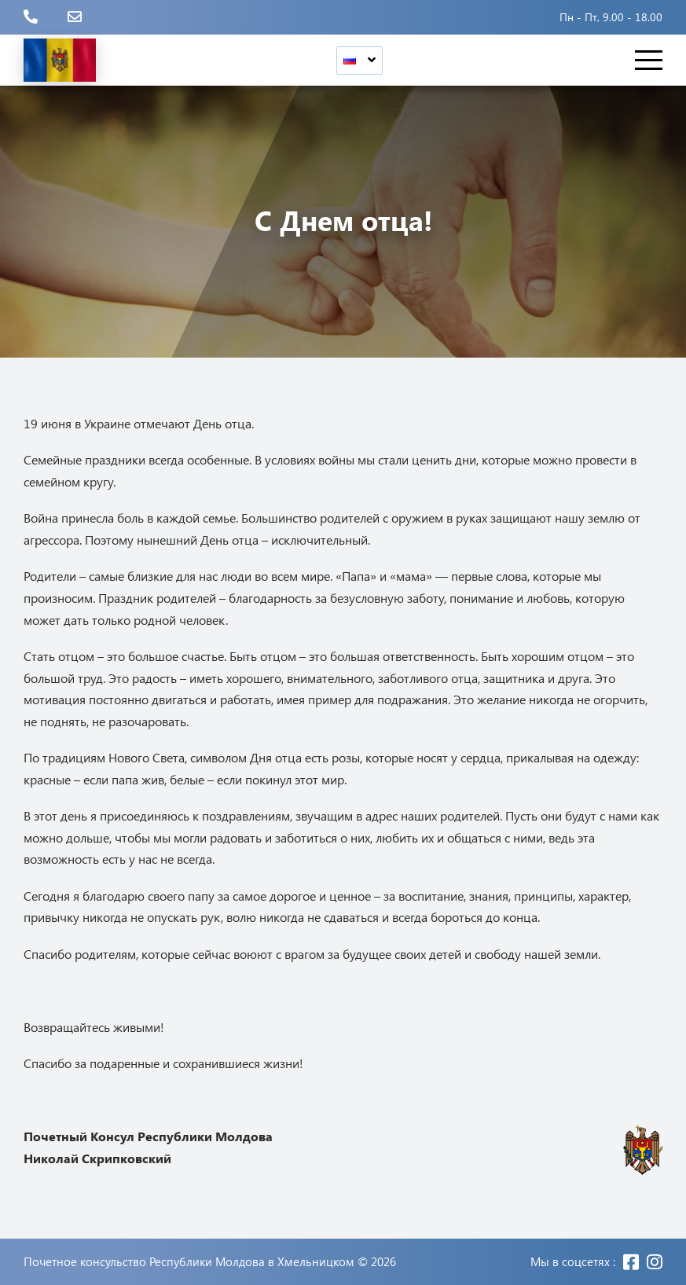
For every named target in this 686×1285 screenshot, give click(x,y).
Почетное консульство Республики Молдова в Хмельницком (189, 1261)
